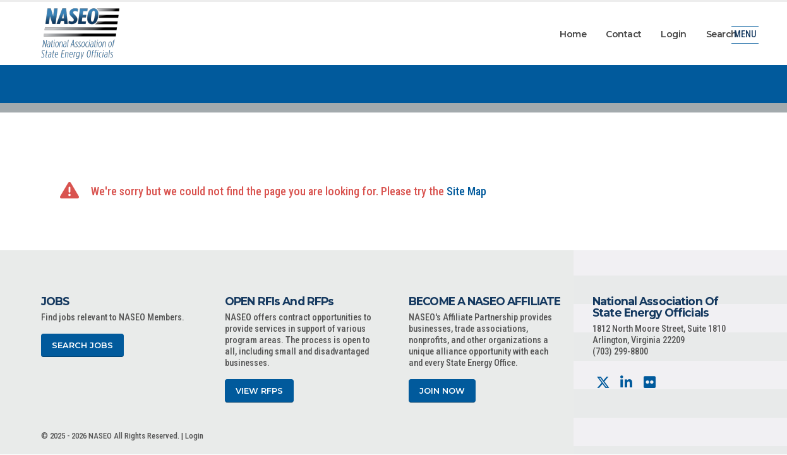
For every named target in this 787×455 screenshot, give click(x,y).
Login (674, 34)
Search (721, 34)
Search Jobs (82, 345)
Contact (624, 34)
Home (573, 34)
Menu (745, 34)
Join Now (442, 391)
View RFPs (259, 391)
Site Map (466, 191)
